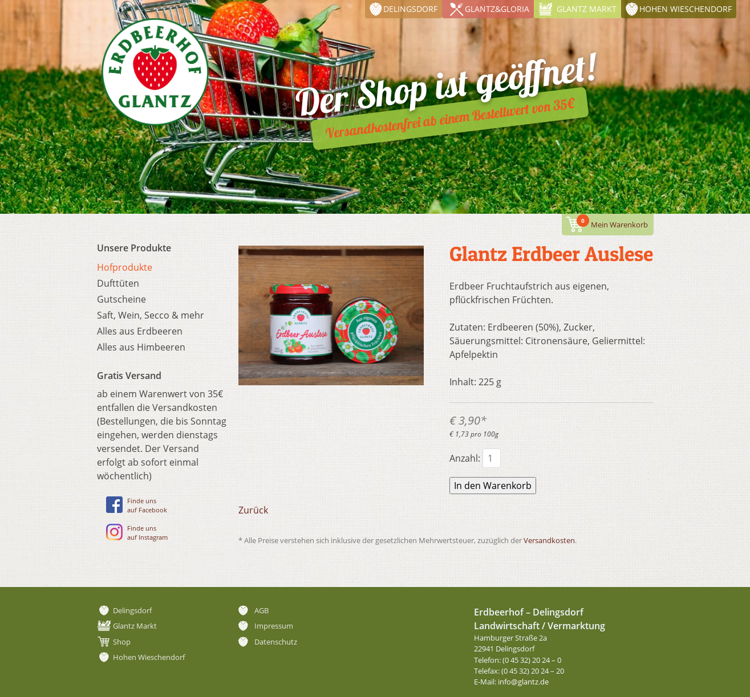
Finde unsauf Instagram (137, 532)
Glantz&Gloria (497, 8)
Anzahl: (464, 458)
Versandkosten (549, 540)
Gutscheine (121, 299)
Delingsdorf (410, 8)
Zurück (253, 510)
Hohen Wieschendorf (685, 8)
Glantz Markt (587, 8)
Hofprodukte (124, 267)
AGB (261, 610)
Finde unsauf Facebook (136, 505)
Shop (122, 642)
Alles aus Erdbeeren (140, 331)
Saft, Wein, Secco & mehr (150, 315)
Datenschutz (275, 642)
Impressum (273, 626)
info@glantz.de (523, 681)
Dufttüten (118, 283)
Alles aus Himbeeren (141, 347)
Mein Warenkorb (612, 222)
